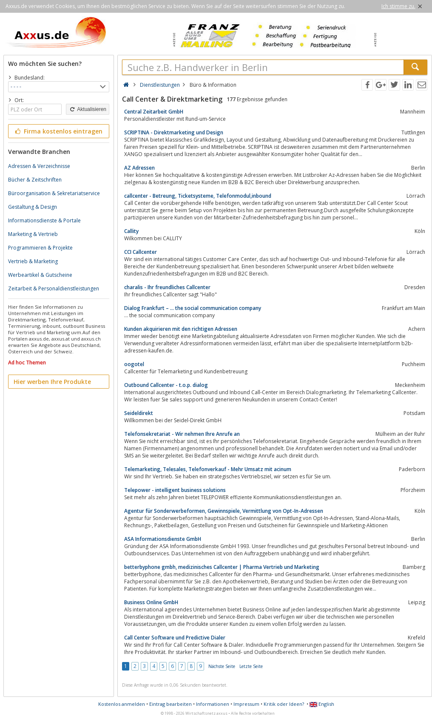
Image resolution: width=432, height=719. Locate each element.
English (322, 704)
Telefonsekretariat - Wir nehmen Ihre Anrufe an (182, 434)
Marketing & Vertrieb (33, 234)
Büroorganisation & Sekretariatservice (54, 193)
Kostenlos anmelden (121, 704)
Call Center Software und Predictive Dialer (174, 637)
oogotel (134, 364)
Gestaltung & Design (32, 206)
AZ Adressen (139, 167)
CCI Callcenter (140, 252)
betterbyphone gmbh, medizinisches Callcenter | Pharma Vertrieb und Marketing (221, 567)
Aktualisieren (87, 109)
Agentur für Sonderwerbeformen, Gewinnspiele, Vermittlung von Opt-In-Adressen (223, 510)
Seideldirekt (138, 413)
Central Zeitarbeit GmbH (153, 111)
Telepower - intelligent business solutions (175, 490)
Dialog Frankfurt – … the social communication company (192, 308)
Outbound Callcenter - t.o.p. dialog (166, 385)
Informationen (212, 704)
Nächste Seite (221, 666)
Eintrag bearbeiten (170, 704)
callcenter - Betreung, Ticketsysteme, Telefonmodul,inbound (197, 195)
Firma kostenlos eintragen (58, 131)
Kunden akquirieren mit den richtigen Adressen (180, 329)
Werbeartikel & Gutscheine (40, 275)
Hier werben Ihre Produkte (52, 382)
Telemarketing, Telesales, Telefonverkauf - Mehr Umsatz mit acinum (207, 469)
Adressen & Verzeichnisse (39, 166)
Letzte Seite (251, 666)
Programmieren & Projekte (40, 247)
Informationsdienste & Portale (44, 220)
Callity (131, 231)
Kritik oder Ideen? (284, 704)
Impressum (246, 704)
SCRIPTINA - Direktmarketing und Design (173, 132)
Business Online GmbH (151, 602)
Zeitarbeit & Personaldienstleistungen (53, 288)
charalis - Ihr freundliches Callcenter (167, 287)
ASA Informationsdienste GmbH (162, 539)
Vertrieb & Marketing (33, 261)
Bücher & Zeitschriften (35, 179)
